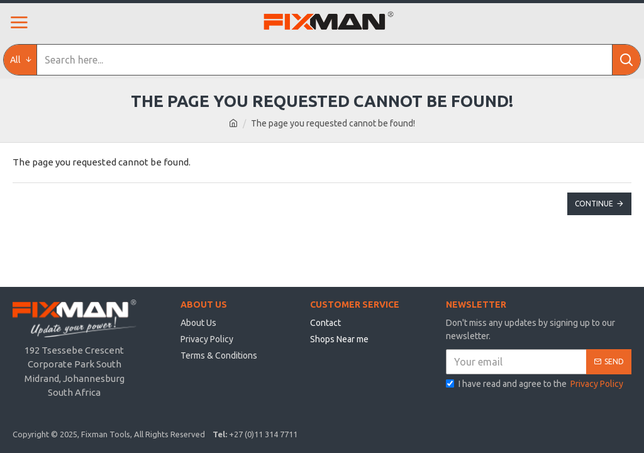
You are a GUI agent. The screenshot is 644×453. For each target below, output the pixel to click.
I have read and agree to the (535, 384)
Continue (594, 203)
